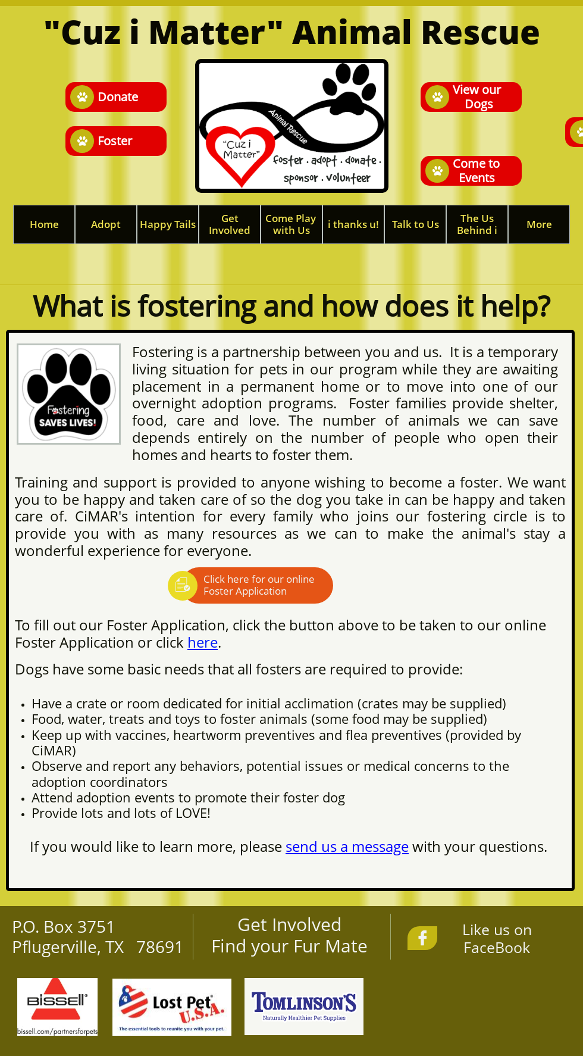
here (202, 642)
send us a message (347, 846)
